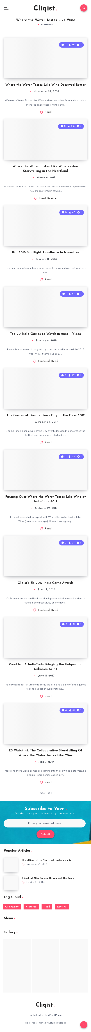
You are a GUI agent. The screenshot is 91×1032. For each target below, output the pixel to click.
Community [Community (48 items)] (12, 907)
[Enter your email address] (45, 823)
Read (48, 112)
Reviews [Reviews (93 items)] (62, 907)
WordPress (55, 1015)
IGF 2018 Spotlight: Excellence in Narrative (45, 252)
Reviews (52, 198)
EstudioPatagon (57, 1022)
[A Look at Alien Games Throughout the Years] (11, 883)
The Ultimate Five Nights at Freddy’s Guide (46, 860)
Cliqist (45, 8)
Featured (44, 361)
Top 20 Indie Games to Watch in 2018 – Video (45, 334)
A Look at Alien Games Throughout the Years (48, 878)
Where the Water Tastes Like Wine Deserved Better (45, 85)
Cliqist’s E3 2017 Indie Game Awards (45, 583)
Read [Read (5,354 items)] (47, 907)
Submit (45, 834)
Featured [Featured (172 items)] (31, 907)
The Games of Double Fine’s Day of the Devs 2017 (46, 415)
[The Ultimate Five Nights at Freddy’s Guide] (11, 865)
